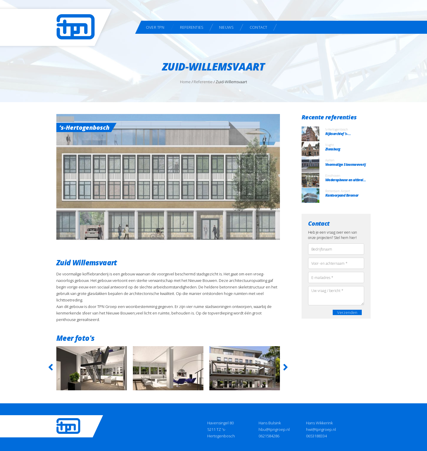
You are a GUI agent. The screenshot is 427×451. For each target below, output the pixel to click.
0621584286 (269, 436)
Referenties (191, 27)
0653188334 (316, 436)
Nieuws (226, 27)
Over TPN (155, 27)
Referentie (203, 81)
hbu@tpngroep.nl (274, 429)
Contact (258, 27)
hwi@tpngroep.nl (321, 429)
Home (185, 81)
